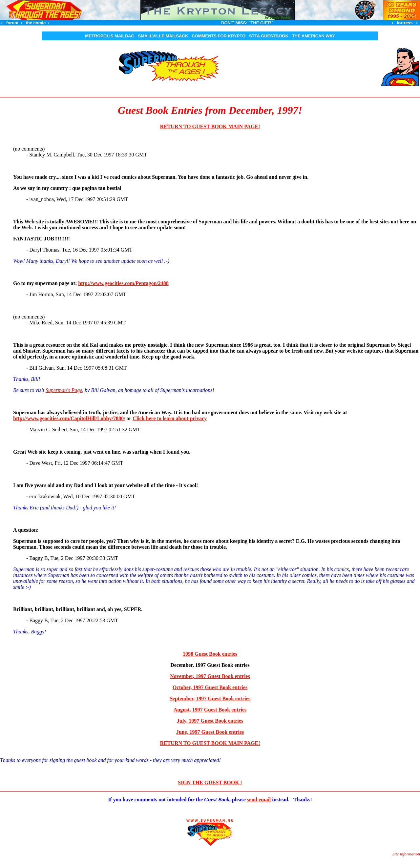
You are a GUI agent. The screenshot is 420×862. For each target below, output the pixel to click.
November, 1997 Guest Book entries (210, 676)
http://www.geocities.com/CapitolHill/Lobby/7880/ (69, 418)
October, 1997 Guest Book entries (210, 687)
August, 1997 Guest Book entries (210, 709)
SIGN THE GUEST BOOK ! (210, 782)
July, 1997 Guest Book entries (210, 721)
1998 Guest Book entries (210, 654)
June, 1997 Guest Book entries (210, 732)
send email (259, 799)
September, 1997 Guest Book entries (210, 698)
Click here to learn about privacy (170, 418)
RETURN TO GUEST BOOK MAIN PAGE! (210, 126)
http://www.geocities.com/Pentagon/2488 (123, 283)
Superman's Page (64, 390)
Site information (406, 854)
